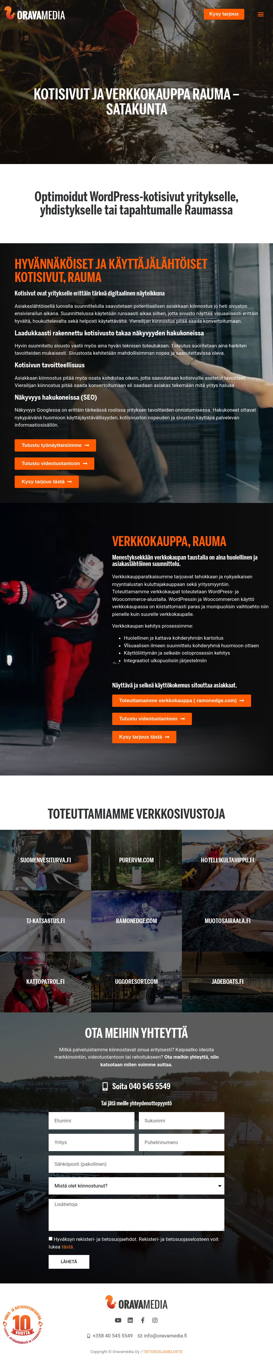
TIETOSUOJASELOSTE (162, 1351)
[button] (261, 14)
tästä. (68, 1247)
